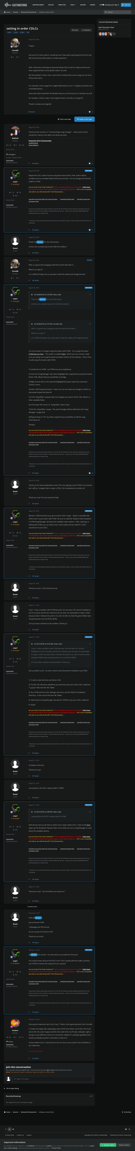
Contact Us (20, 1135)
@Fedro (33, 955)
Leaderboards (33, 143)
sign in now (50, 1070)
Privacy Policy (9, 1135)
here (64, 354)
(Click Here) (86, 187)
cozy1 (15, 182)
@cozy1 (40, 242)
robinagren (12, 154)
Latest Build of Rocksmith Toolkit (67, 199)
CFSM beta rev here (36, 354)
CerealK (15, 50)
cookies (48, 1146)
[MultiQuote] (29, 163)
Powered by (120, 1135)
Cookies (29, 1135)
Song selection (33, 145)
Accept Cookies (108, 1145)
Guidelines (31, 1146)
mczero (15, 1030)
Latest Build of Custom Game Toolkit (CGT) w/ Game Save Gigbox (43, 199)
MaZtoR (15, 138)
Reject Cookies (124, 1145)
